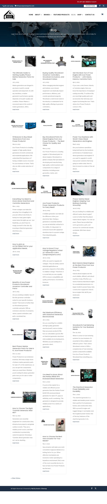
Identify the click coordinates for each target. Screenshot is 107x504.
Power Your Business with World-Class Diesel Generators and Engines (83, 139)
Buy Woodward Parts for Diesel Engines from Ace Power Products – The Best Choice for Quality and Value (53, 141)
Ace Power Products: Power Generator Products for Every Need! (53, 205)
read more (16, 109)
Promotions (90, 6)
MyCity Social (35, 488)
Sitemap (44, 488)
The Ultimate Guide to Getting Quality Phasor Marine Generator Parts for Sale (23, 76)
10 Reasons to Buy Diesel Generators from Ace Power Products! (22, 139)
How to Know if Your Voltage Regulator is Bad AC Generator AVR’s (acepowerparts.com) (52, 251)
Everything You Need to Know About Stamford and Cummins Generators (23, 201)
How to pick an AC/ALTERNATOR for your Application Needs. (23, 246)
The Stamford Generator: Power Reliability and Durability (83, 389)
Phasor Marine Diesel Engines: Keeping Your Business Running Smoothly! (81, 202)
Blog (73, 15)
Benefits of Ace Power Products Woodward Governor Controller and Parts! (22, 285)
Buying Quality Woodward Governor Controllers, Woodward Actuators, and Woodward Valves (53, 76)
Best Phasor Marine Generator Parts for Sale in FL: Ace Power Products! (23, 348)
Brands (47, 15)
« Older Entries (15, 478)
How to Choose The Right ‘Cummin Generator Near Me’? (23, 410)
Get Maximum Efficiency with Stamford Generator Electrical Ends (53, 314)
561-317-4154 (8, 6)
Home (31, 15)
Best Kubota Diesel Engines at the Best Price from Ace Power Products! (83, 265)
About (37, 15)
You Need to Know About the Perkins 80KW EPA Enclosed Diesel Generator (53, 376)
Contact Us (89, 15)
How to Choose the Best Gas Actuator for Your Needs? (52, 438)
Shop (79, 15)
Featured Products (61, 15)
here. (68, 37)
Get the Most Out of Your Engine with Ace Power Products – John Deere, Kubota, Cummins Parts (83, 76)
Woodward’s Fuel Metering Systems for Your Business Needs (83, 327)
